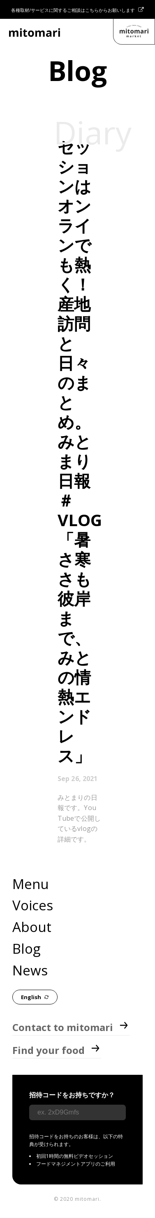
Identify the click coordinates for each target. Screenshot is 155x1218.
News (30, 970)
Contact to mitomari (71, 1027)
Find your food (56, 1050)
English (35, 997)
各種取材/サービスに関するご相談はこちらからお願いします (77, 10)
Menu (30, 884)
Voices (32, 905)
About (31, 927)
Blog (26, 948)
